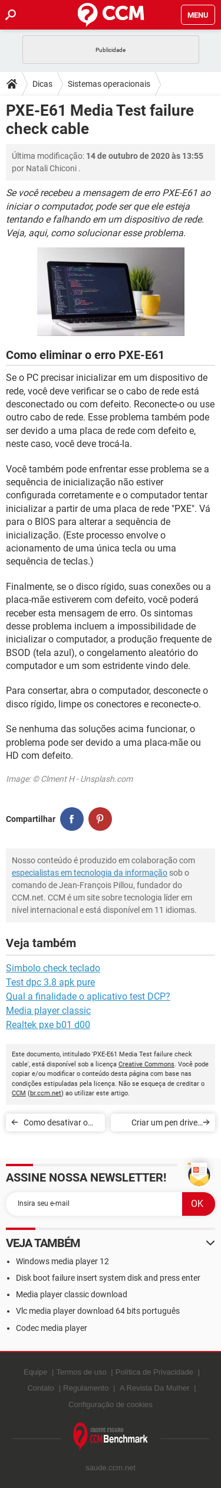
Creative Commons (146, 1064)
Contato (40, 1387)
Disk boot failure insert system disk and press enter (108, 1278)
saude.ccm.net (110, 1467)
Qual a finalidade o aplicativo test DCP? (88, 996)
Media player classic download (71, 1294)
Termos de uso (81, 1372)
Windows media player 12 (62, 1261)
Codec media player (51, 1328)
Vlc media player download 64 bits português (98, 1311)
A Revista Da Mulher (155, 1387)
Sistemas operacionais (109, 84)
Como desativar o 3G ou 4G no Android (56, 1124)
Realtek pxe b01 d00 (48, 1024)
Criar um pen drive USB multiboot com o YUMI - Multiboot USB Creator (158, 1124)
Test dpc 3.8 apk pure (50, 982)
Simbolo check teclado (53, 968)
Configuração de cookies (110, 1404)
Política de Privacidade (154, 1372)
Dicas (42, 84)
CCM (19, 1093)
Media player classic (48, 1010)
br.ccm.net (45, 1093)
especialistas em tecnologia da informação (89, 872)
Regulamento (85, 1387)
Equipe (35, 1372)
